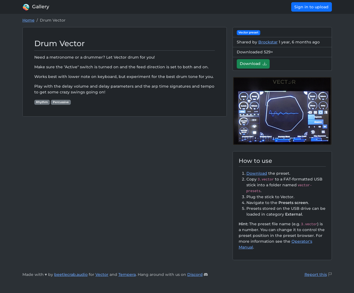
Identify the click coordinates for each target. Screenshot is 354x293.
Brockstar (268, 42)
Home (28, 20)
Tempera (127, 274)
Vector (101, 274)
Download (253, 63)
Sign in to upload (311, 6)
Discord (195, 274)
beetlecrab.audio (71, 274)
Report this (315, 274)
